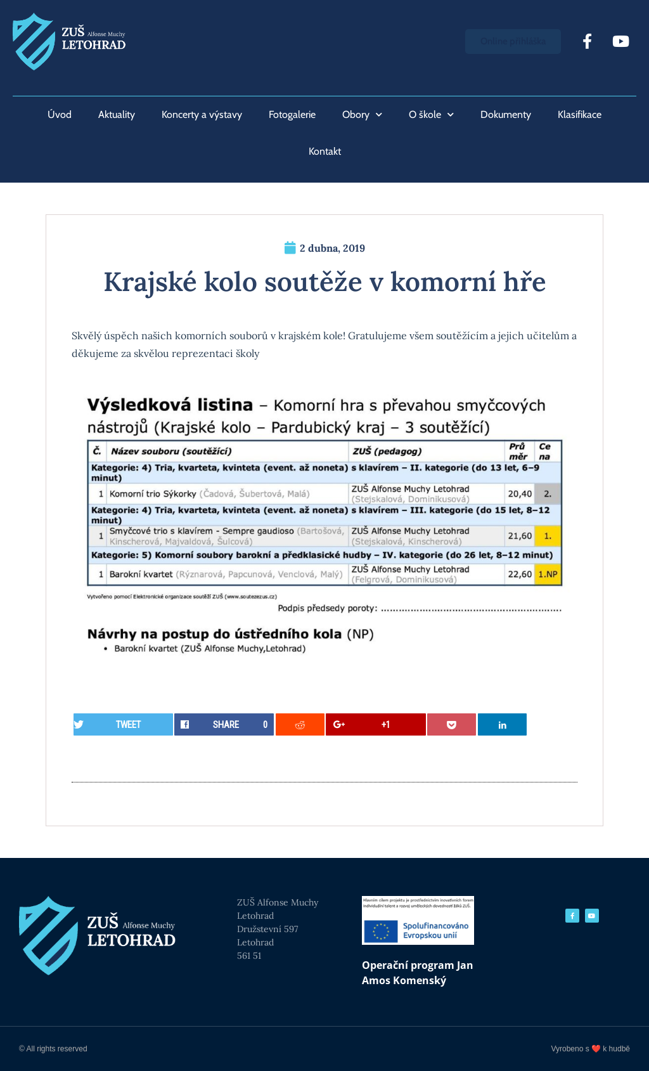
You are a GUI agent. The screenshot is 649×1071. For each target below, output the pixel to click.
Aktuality (116, 114)
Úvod (60, 114)
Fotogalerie (292, 114)
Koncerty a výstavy (202, 114)
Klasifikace (579, 114)
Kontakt (325, 151)
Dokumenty (505, 114)
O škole (431, 114)
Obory (362, 114)
